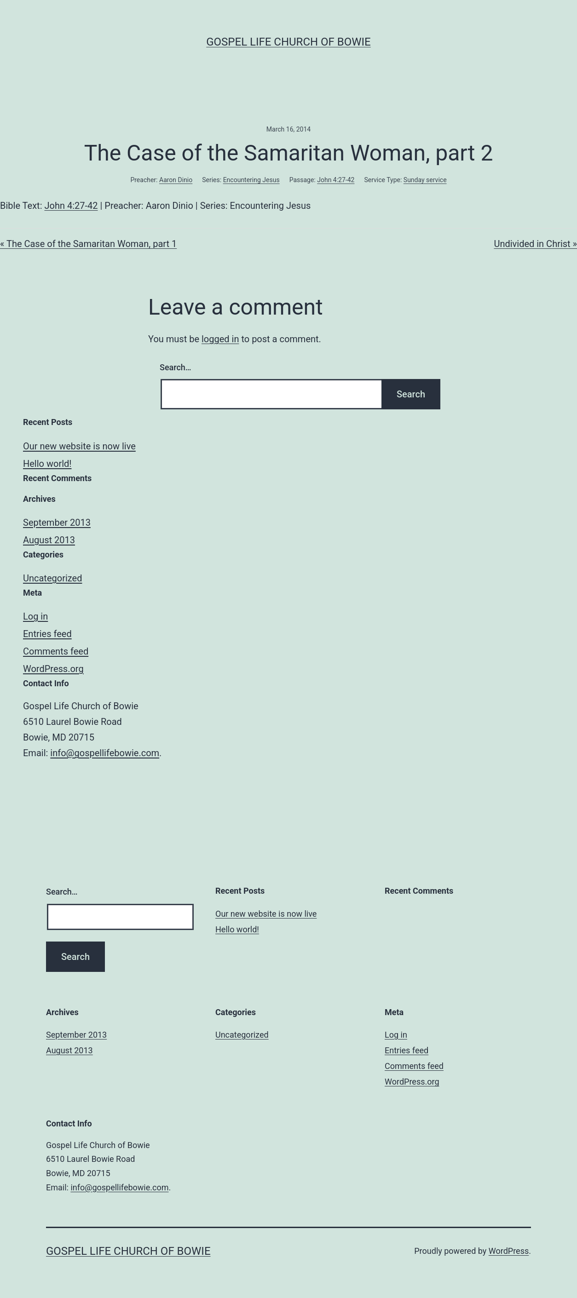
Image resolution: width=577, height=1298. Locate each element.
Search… (175, 367)
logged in (220, 339)
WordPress (509, 1251)
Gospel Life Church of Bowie (288, 41)
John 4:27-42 (335, 180)
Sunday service (425, 180)
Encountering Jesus (251, 180)
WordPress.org (53, 668)
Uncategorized (52, 578)
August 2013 (49, 540)
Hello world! (47, 463)
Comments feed (55, 651)
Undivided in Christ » (535, 243)
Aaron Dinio (175, 180)
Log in (35, 616)
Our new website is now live (79, 446)
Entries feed (47, 633)
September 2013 (57, 522)
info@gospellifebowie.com (104, 752)
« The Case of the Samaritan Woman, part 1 (88, 243)
